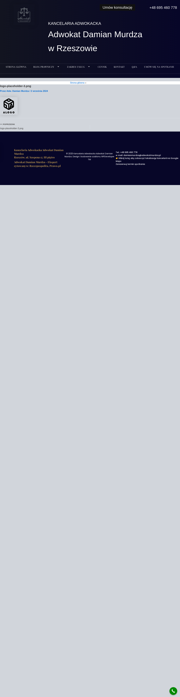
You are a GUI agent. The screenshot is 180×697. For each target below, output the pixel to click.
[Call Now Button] (173, 691)
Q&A (134, 66)
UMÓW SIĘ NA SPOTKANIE (159, 66)
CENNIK (102, 66)
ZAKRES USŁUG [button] (79, 66)
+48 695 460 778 (161, 7)
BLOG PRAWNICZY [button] (46, 66)
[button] (55, 66)
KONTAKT (119, 66)
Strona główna (16, 66)
